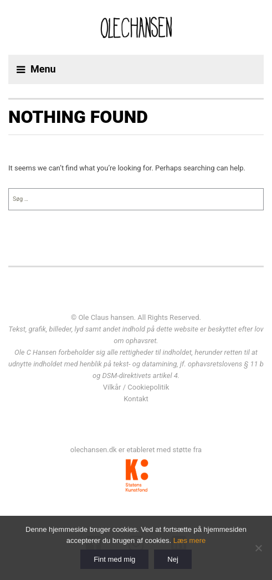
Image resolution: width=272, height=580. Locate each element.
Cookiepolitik (148, 387)
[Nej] (258, 547)
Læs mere (189, 540)
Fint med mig (114, 559)
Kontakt (136, 399)
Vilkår (112, 387)
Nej (172, 559)
